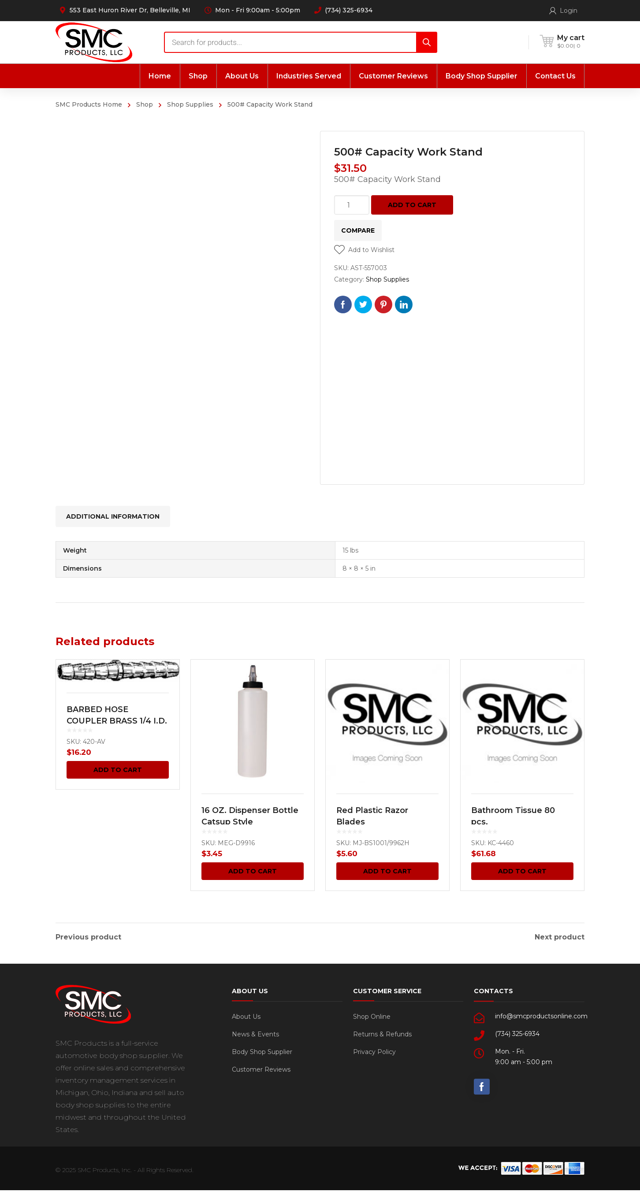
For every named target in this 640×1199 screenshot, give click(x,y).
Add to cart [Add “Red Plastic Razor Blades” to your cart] (387, 871)
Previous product (88, 937)
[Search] (426, 42)
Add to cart (412, 205)
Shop (144, 104)
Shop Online (372, 1025)
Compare (358, 230)
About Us (246, 1025)
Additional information (113, 516)
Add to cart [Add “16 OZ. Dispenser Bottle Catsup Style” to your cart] (252, 871)
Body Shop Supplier (262, 1061)
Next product (559, 937)
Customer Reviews (261, 1078)
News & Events (255, 1043)
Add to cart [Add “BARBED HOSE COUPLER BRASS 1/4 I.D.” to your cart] (117, 770)
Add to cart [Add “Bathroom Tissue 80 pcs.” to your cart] (522, 871)
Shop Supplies (190, 104)
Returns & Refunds (382, 1043)
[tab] (113, 516)
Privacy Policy (374, 1061)
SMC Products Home (89, 104)
